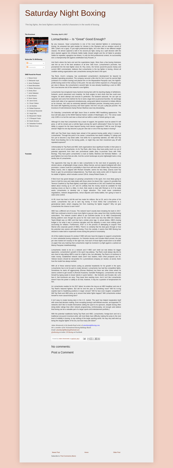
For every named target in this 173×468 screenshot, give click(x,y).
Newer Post (56, 452)
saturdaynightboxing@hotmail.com (68, 330)
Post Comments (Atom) (68, 456)
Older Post (116, 452)
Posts (29, 63)
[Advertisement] (86, 431)
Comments (31, 67)
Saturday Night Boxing (65, 13)
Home (86, 452)
